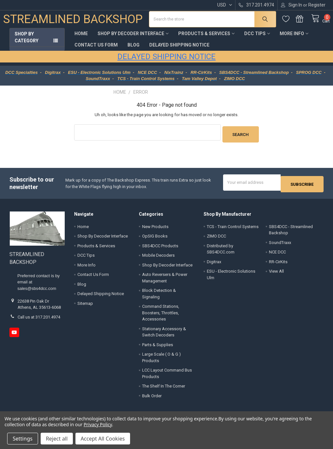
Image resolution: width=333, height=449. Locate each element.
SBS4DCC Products (160, 246)
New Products (155, 227)
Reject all (57, 438)
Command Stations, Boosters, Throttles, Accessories (160, 314)
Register (317, 4)
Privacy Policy (98, 424)
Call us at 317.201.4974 (39, 318)
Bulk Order (152, 396)
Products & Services (206, 38)
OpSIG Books (154, 237)
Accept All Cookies (103, 438)
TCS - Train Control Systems (233, 227)
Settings (23, 438)
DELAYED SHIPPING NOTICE (166, 61)
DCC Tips (257, 38)
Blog (133, 49)
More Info (294, 38)
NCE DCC (277, 253)
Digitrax (214, 262)
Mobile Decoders (158, 256)
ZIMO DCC (216, 237)
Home (81, 38)
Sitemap (85, 304)
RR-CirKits (278, 262)
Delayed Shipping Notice (179, 49)
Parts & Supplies (157, 345)
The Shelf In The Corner (163, 387)
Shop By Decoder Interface (133, 38)
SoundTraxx (280, 243)
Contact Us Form (96, 49)
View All (276, 272)
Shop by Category (26, 42)
